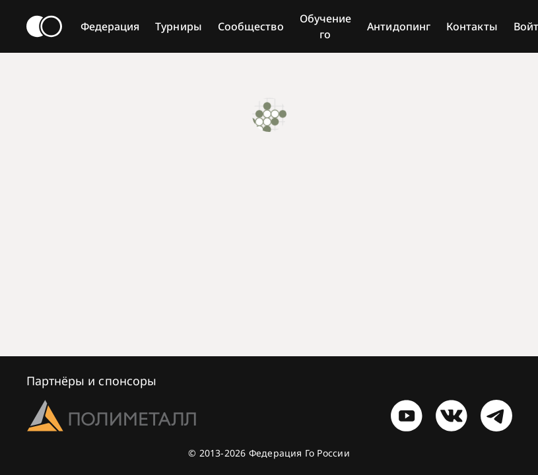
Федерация (110, 26)
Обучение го (326, 26)
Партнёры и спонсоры (91, 381)
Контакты (472, 26)
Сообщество (251, 26)
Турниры (178, 26)
